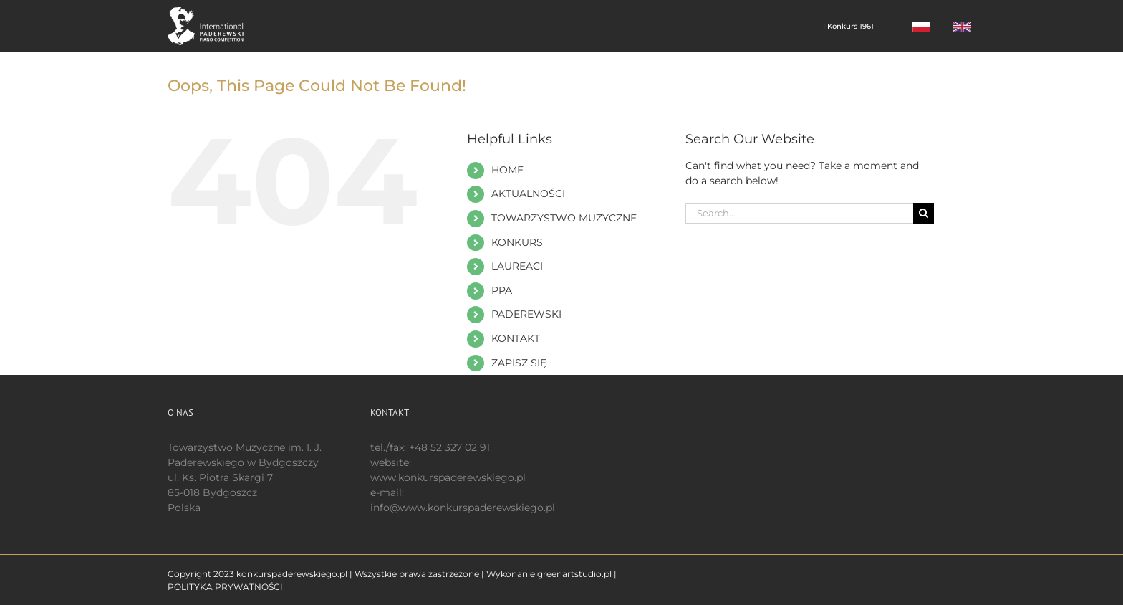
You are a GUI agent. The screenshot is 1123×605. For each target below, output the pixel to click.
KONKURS (517, 242)
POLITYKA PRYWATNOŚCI (225, 586)
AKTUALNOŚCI (528, 193)
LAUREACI (517, 265)
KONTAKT (515, 338)
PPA (501, 290)
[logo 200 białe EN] (213, 12)
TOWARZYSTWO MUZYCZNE (564, 217)
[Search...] (799, 213)
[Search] (923, 213)
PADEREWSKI (526, 314)
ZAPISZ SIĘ (518, 362)
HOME (507, 169)
